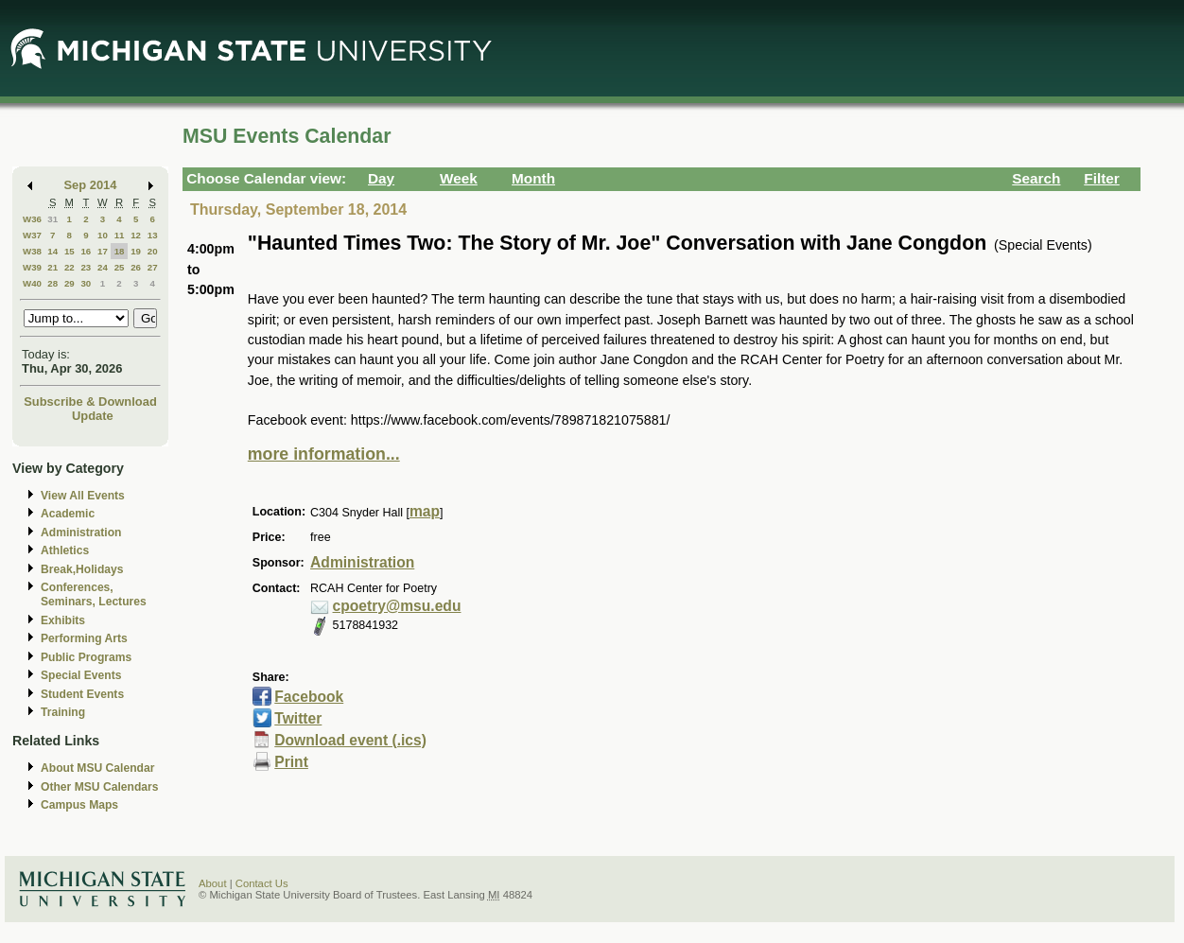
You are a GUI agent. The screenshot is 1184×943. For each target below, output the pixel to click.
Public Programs (86, 657)
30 (85, 283)
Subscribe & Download (90, 401)
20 (153, 251)
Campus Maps (79, 805)
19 (136, 251)
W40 (32, 283)
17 (102, 251)
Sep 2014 (90, 185)
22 (69, 267)
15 (69, 251)
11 (119, 235)
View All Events (83, 495)
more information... (324, 454)
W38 (32, 251)
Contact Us (261, 883)
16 (85, 251)
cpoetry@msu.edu (397, 606)
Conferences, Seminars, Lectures (94, 594)
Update (92, 416)
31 (52, 219)
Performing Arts (84, 638)
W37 (32, 235)
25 (119, 267)
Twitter (298, 718)
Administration (81, 532)
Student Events (82, 694)
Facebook (308, 697)
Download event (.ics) (350, 740)
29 (69, 283)
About (213, 883)
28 (52, 283)
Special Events (81, 675)
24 (102, 267)
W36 (32, 219)
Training (63, 712)
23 (85, 267)
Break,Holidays (82, 569)
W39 (32, 267)
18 (119, 251)
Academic (68, 513)
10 (102, 235)
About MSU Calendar (97, 768)
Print (291, 762)
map (424, 511)
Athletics (65, 550)
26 (136, 267)
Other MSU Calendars (100, 787)
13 (153, 235)
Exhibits (63, 620)
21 (52, 267)
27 (153, 267)
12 (136, 235)
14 (52, 251)
